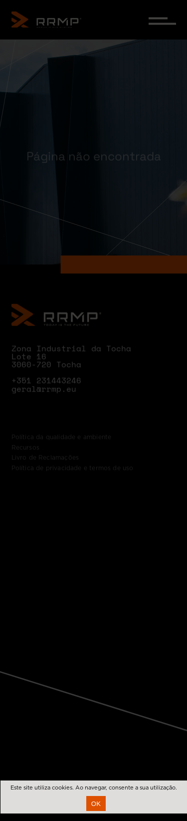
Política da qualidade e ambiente (61, 449)
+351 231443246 (46, 387)
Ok (96, 804)
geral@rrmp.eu (43, 395)
